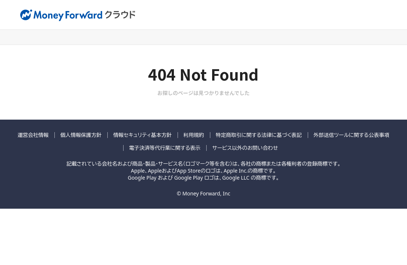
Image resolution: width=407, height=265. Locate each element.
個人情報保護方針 (80, 134)
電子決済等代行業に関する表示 (164, 147)
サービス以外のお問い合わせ (245, 147)
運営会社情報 (33, 134)
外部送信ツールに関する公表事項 (351, 134)
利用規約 (193, 134)
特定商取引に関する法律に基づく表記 (259, 134)
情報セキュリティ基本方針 (142, 134)
